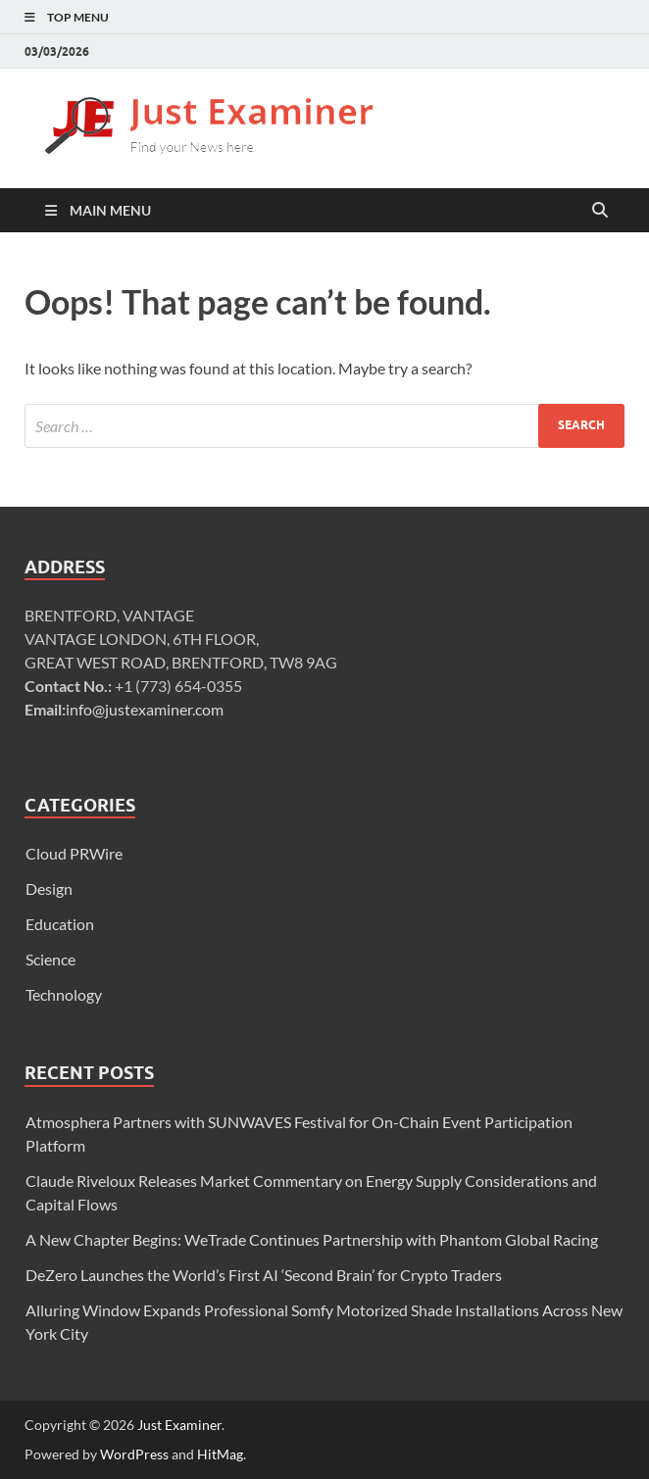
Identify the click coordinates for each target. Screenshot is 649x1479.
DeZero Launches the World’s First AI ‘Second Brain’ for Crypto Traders (263, 1274)
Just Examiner (179, 1424)
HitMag (220, 1454)
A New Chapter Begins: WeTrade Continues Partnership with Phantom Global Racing (311, 1239)
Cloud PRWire (74, 853)
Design (49, 888)
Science (50, 959)
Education (59, 923)
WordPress (134, 1454)
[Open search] (600, 210)
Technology (63, 994)
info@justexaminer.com (145, 709)
